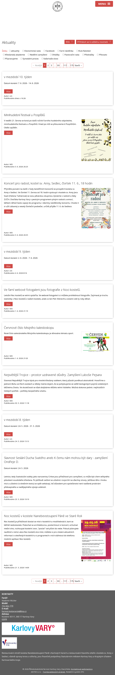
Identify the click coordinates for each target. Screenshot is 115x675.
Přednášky (89, 54)
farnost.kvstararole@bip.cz (14, 611)
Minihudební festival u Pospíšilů (24, 115)
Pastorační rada (72, 54)
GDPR (4, 619)
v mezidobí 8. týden (17, 420)
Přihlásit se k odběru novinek (94, 41)
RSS (69, 41)
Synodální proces (31, 58)
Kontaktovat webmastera (81, 669)
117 (65, 65)
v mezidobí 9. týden (17, 251)
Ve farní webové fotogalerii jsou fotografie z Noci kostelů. (42, 290)
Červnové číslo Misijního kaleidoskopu (29, 328)
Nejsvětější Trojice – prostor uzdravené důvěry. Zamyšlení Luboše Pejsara (53, 375)
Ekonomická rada (32, 50)
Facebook (50, 50)
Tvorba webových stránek (54, 672)
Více (8, 91)
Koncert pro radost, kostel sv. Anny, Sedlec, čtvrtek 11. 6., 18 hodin (48, 183)
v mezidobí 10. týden (18, 77)
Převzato (103, 54)
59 (58, 65)
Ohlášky (56, 54)
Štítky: (5, 50)
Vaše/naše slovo (51, 58)
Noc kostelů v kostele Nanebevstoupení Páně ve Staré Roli (43, 516)
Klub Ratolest (84, 50)
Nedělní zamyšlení (38, 54)
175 (72, 65)
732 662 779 (7, 606)
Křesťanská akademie (15, 54)
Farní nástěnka (66, 50)
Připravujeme (11, 58)
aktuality (15, 50)
